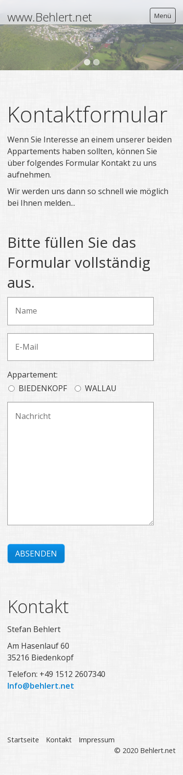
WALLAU (101, 388)
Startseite (23, 739)
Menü (162, 15)
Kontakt (59, 739)
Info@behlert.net (40, 685)
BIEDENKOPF (43, 388)
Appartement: (32, 374)
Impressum (97, 739)
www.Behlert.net (49, 17)
